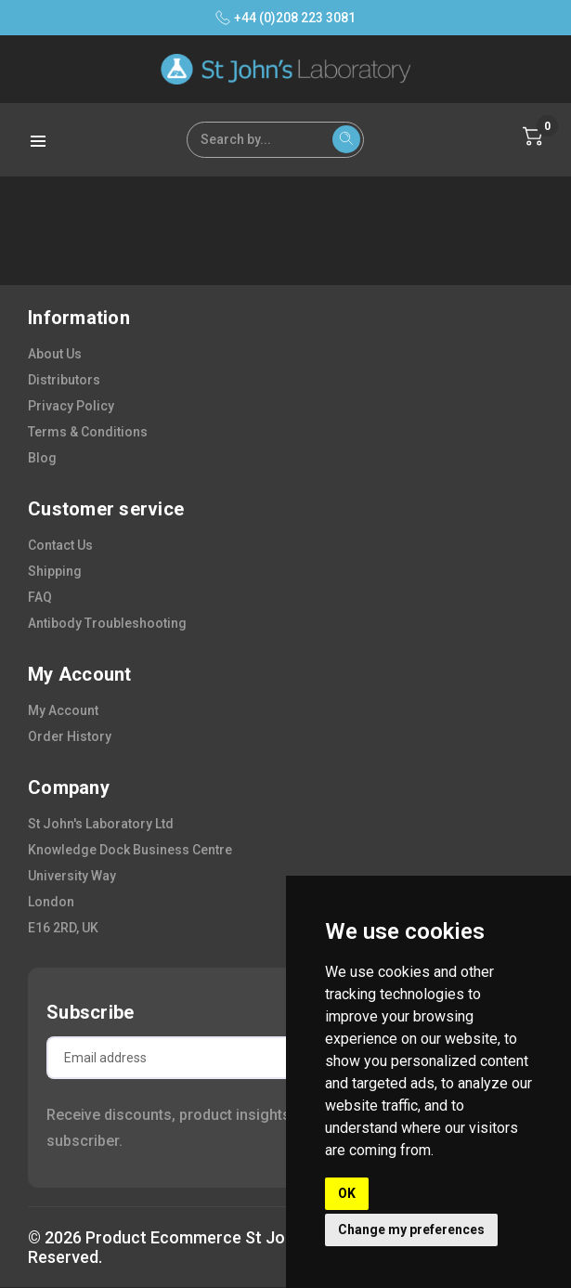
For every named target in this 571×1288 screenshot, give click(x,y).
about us (55, 353)
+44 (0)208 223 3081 (285, 17)
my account (63, 710)
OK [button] (347, 1193)
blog (42, 457)
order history (69, 736)
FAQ (40, 597)
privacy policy (71, 405)
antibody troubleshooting (107, 623)
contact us (60, 545)
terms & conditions (88, 431)
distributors (64, 379)
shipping (55, 571)
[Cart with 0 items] (533, 136)
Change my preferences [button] (411, 1229)
